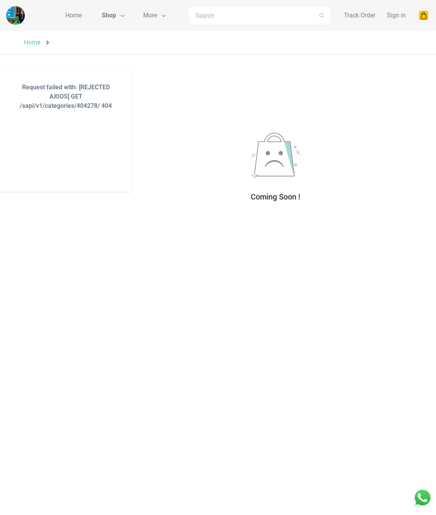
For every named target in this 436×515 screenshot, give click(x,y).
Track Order (359, 15)
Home (32, 42)
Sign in (396, 15)
